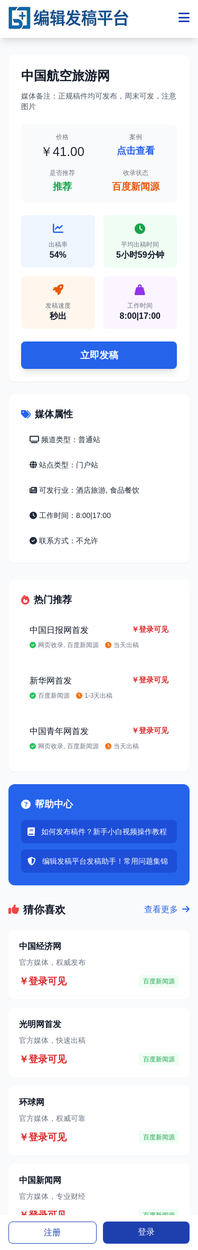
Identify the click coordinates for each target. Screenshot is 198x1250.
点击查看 (136, 150)
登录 (146, 1231)
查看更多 (167, 909)
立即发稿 (99, 355)
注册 (52, 1232)
